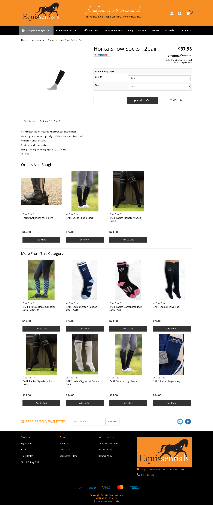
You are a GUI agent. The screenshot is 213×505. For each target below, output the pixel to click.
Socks (51, 40)
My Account (27, 443)
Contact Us (185, 30)
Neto (117, 501)
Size (97, 85)
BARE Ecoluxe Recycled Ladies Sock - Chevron (38, 308)
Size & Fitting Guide (30, 462)
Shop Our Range (36, 30)
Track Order (27, 455)
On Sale (142, 30)
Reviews (50, 121)
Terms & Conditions (108, 443)
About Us (64, 443)
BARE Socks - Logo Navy (166, 381)
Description (29, 121)
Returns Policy (105, 455)
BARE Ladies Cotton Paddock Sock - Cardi (82, 308)
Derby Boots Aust (113, 30)
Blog (130, 30)
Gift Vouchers (91, 30)
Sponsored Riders (68, 455)
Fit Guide (169, 30)
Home (24, 40)
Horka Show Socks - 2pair (70, 40)
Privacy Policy (105, 449)
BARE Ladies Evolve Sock (166, 307)
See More (41, 239)
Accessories (38, 40)
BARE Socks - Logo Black (80, 218)
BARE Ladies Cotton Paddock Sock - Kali (125, 308)
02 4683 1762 (145, 474)
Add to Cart (143, 100)
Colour (98, 76)
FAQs (23, 449)
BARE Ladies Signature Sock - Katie (82, 383)
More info (179, 55)
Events (155, 30)
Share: (101, 55)
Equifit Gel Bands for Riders (37, 218)
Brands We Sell (64, 30)
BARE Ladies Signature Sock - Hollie (125, 219)
